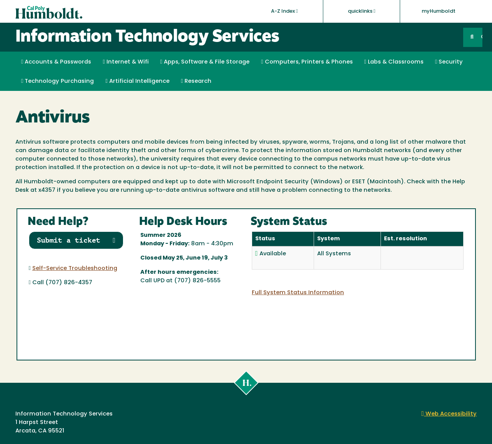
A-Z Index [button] (284, 11)
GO (481, 37)
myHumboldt (438, 11)
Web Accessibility (449, 414)
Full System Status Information (298, 293)
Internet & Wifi (125, 62)
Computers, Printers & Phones (306, 62)
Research (196, 81)
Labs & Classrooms (394, 62)
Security (449, 62)
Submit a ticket (76, 240)
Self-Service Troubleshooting (74, 268)
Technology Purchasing (57, 81)
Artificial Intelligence (137, 81)
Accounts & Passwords (56, 62)
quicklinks (362, 11)
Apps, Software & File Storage (204, 62)
